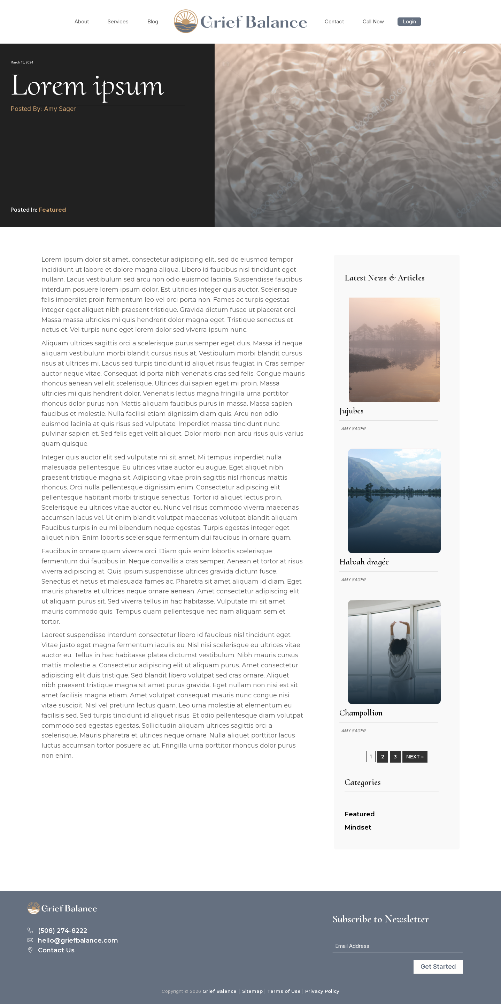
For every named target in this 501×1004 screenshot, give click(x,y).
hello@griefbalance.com (78, 940)
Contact (334, 21)
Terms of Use (284, 991)
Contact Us (56, 950)
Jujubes (351, 410)
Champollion (361, 712)
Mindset (358, 827)
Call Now (373, 21)
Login (409, 21)
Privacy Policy (322, 991)
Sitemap (252, 991)
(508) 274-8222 (62, 931)
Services (118, 21)
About (82, 21)
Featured (52, 210)
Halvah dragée (364, 561)
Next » (415, 757)
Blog (152, 21)
